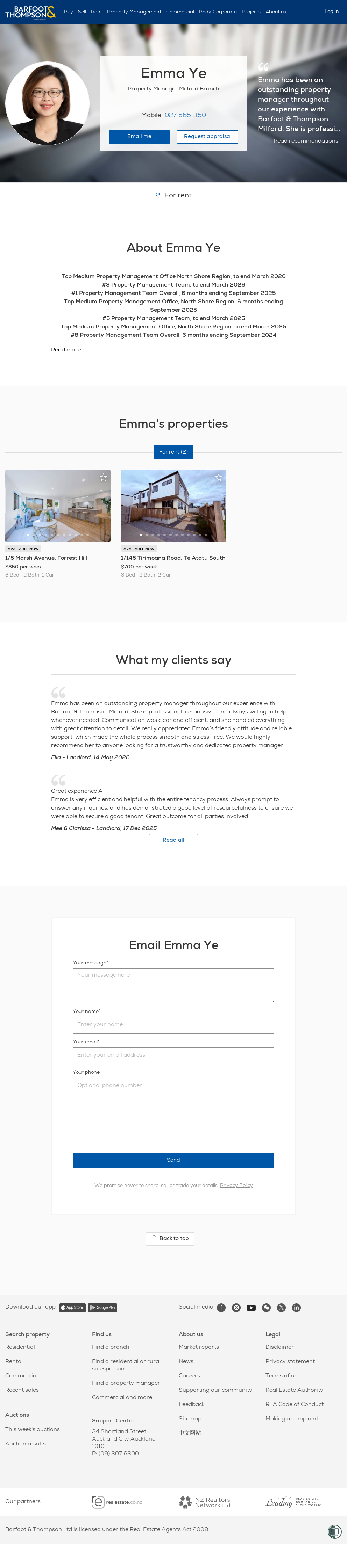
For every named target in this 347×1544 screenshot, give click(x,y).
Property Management (134, 12)
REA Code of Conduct (294, 1405)
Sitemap (190, 1419)
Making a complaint (291, 1419)
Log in (332, 11)
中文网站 (190, 1433)
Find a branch (110, 1347)
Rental (14, 1362)
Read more (66, 350)
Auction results (25, 1444)
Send (173, 1160)
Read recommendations (306, 141)
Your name (86, 1011)
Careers (189, 1376)
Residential (20, 1347)
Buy (68, 12)
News (186, 1362)
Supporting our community (215, 1390)
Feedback (192, 1405)
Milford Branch (199, 89)
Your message (89, 963)
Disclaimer (279, 1347)
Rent (96, 12)
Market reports (199, 1347)
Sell (82, 12)
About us (275, 12)
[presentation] (126, 1123)
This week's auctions (32, 1430)
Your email (85, 1042)
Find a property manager (126, 1383)
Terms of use (282, 1376)
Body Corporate (218, 12)
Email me (139, 136)
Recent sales (22, 1390)
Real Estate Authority (294, 1390)
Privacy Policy (236, 1185)
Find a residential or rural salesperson (126, 1365)
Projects (251, 12)
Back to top (170, 1238)
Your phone (86, 1072)
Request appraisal (208, 136)
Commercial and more (122, 1398)
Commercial (180, 12)
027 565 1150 (185, 116)
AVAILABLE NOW (23, 549)
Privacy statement (290, 1362)
